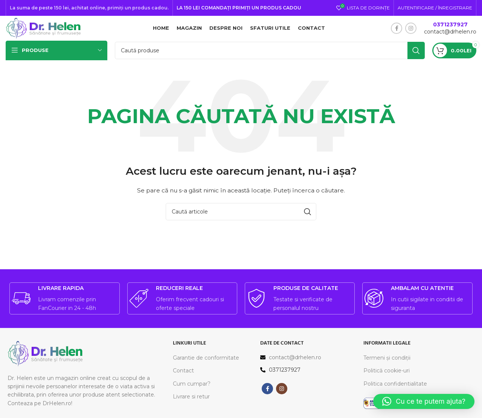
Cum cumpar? (191, 392)
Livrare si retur (191, 405)
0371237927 (450, 29)
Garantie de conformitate (206, 366)
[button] (423, 401)
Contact (183, 380)
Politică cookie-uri (386, 380)
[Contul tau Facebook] (396, 32)
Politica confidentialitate (395, 392)
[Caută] (270, 59)
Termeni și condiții (386, 366)
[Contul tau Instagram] (410, 32)
